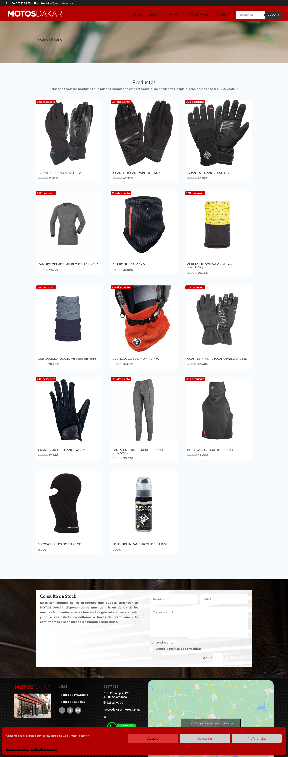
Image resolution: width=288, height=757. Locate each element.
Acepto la (175, 649)
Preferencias (256, 738)
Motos (152, 15)
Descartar (204, 738)
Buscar (273, 14)
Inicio (137, 15)
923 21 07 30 (115, 702)
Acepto (152, 738)
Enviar (237, 657)
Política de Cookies (72, 702)
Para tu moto (197, 15)
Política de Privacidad (44, 749)
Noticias (223, 15)
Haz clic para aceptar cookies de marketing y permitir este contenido (210, 725)
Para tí (171, 15)
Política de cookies (17, 749)
